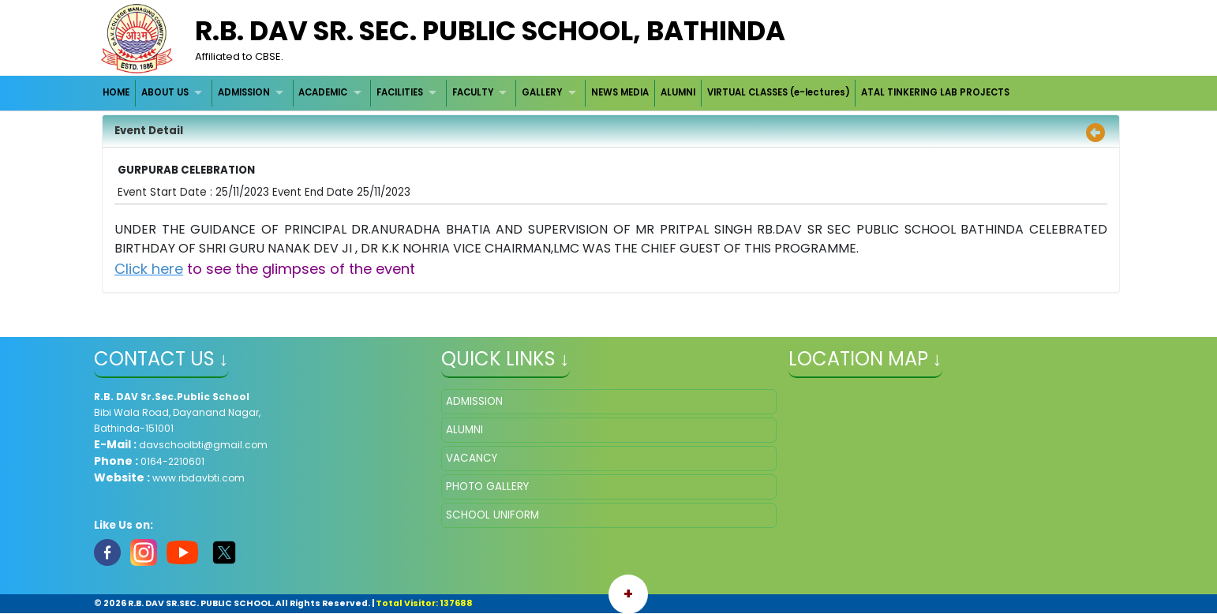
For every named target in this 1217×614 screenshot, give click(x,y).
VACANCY (471, 458)
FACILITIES (399, 92)
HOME (116, 92)
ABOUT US (165, 92)
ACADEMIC (322, 92)
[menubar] (557, 93)
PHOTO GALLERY (487, 486)
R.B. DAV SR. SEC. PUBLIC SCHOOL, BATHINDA (490, 31)
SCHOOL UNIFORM (492, 514)
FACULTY (472, 92)
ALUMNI (678, 92)
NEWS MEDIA (620, 92)
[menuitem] (117, 93)
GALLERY (542, 92)
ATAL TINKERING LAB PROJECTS (935, 92)
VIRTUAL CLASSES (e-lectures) (778, 92)
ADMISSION (244, 92)
